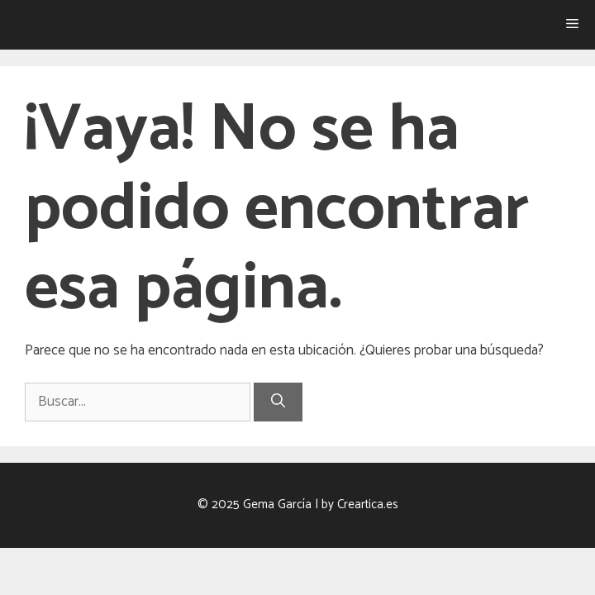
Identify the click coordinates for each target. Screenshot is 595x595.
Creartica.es (367, 504)
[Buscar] (278, 402)
